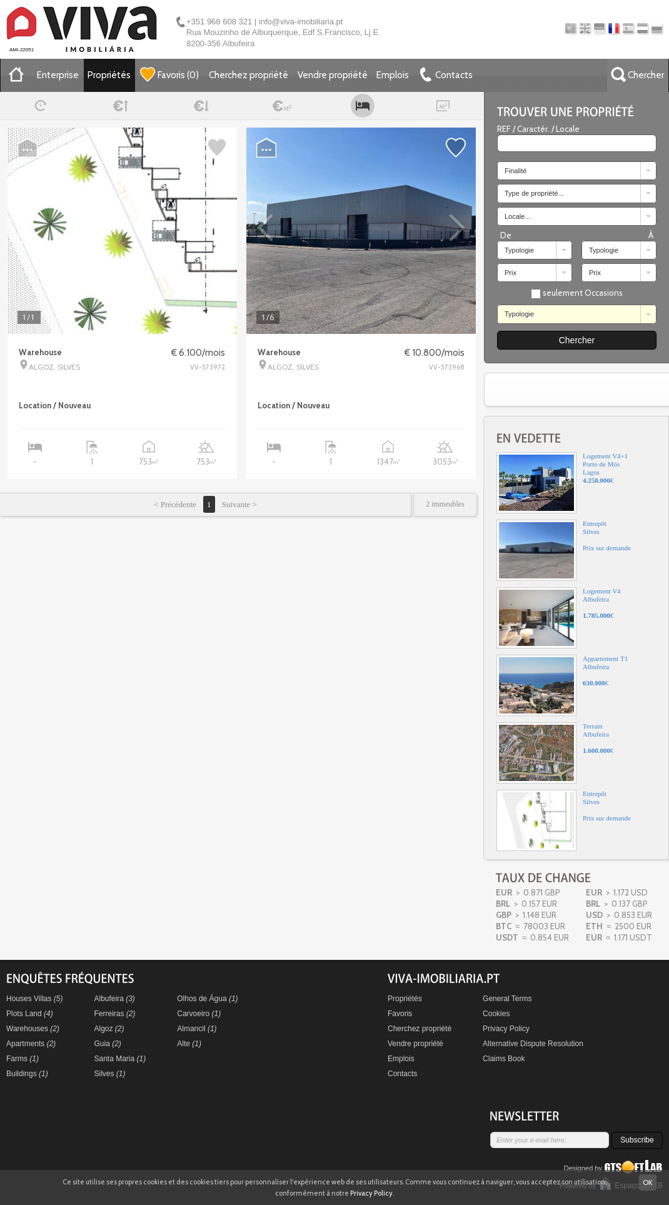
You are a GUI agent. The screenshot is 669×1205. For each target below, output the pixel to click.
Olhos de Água (207, 998)
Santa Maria (120, 1058)
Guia (107, 1043)
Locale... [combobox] (518, 216)
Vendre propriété (333, 75)
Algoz (109, 1028)
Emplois (392, 75)
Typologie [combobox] (519, 250)
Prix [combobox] (510, 272)
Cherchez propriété (248, 75)
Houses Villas (34, 998)
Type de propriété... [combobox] (534, 193)
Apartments (31, 1043)
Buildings (27, 1073)
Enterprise (58, 75)
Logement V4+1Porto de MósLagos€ (562, 482)
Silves (110, 1073)
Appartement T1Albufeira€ (562, 685)
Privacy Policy (506, 1028)
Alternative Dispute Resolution (533, 1043)
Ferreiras (115, 1013)
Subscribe (636, 1140)
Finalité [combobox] (515, 170)
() (169, 74)
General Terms (507, 998)
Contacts (402, 1073)
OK (648, 1182)
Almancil (196, 1028)
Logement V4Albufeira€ (558, 617)
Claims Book (504, 1058)
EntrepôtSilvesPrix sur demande (563, 550)
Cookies (496, 1013)
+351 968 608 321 (219, 21)
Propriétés (109, 75)
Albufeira (114, 998)
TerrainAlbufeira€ (555, 753)
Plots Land (29, 1013)
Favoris (400, 1013)
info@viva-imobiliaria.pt (301, 21)
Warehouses (32, 1028)
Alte (189, 1043)
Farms (22, 1058)
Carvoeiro (199, 1013)
